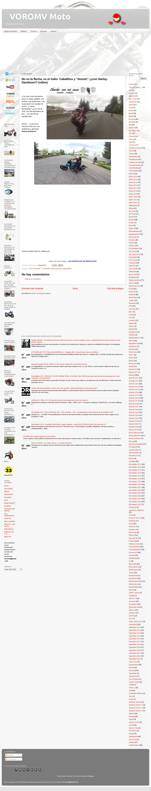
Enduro (131, 228)
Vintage (131, 716)
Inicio (75, 288)
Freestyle (46, 269)
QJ (130, 561)
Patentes (132, 521)
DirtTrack (132, 214)
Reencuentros (134, 567)
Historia (131, 283)
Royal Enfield (133, 587)
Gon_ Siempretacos (9, 514)
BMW (131, 116)
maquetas (132, 332)
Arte (130, 108)
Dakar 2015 (133, 182)
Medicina (132, 335)
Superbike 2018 (134, 644)
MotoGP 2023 (134, 412)
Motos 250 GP (134, 430)
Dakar (131, 174)
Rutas (131, 590)
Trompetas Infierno (136, 693)
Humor (131, 292)
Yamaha (131, 742)
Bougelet (132, 122)
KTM (130, 306)
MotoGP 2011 (134, 378)
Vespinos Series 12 (136, 705)
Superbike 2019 (134, 647)
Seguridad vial (134, 607)
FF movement (134, 248)
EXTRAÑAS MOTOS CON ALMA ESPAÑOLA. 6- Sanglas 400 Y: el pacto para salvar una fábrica (64, 352)
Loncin (131, 315)
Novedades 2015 (135, 470)
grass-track (133, 274)
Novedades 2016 (135, 473)
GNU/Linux (132, 271)
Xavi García (133, 739)
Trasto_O (132, 688)
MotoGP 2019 (134, 401)
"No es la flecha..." (35, 269)
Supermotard (133, 665)
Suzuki (131, 667)
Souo (131, 619)
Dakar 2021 (133, 200)
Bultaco (131, 128)
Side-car (132, 610)
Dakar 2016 (133, 185)
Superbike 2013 (134, 630)
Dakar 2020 (133, 197)
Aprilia (131, 105)
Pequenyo (8, 497)
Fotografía (132, 257)
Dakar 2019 (133, 194)
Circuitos (132, 145)
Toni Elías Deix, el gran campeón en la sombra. (39, 436)
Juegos (131, 300)
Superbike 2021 (134, 653)
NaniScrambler (134, 453)
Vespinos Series (135, 702)
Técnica (33, 31)
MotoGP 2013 (134, 384)
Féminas (132, 246)
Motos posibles (134, 438)
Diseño (131, 217)
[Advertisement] (74, 53)
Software (132, 613)
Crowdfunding (134, 168)
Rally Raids (132, 564)
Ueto (6, 500)
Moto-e (131, 355)
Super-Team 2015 (135, 621)
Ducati (131, 220)
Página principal (10, 31)
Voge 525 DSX (134, 722)
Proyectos (132, 552)
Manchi (131, 329)
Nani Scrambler (9, 521)
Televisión (132, 676)
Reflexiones (133, 570)
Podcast (132, 541)
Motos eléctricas (135, 435)
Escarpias (7, 506)
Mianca (6, 491)
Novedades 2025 (135, 499)
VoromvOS (133, 731)
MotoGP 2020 (134, 404)
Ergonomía (132, 237)
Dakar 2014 (133, 179)
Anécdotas (133, 102)
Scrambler (132, 604)
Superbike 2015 (134, 636)
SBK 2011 (132, 598)
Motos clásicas (134, 433)
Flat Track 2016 (134, 254)
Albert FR (7, 537)
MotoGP (132, 375)
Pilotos (131, 535)
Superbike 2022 (134, 656)
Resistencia (133, 575)
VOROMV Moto (38, 16)
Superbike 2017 (134, 641)
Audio (131, 110)
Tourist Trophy (134, 682)
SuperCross (133, 662)
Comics (131, 154)
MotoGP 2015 (134, 389)
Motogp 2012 (134, 381)
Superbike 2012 (134, 627)
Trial (130, 690)
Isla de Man (133, 297)
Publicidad (132, 558)
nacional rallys (134, 450)
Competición (133, 159)
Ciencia (131, 139)
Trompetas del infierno (9, 510)
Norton (131, 458)
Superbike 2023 (134, 659)
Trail (130, 685)
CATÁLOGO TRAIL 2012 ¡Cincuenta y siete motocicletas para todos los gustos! (59, 400)
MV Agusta (133, 447)
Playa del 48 (8, 494)
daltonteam (133, 205)
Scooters (132, 601)
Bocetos (43, 31)
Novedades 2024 (135, 496)
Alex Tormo (133, 99)
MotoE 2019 (133, 369)
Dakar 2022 (133, 202)
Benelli (131, 113)
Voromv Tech (133, 728)
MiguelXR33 (67, 269)
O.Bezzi (132, 507)
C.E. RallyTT (133, 130)
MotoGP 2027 (134, 424)
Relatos (24, 31)
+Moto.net (45, 251)
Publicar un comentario (33, 279)
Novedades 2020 (135, 484)
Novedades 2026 (135, 502)
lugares (131, 323)
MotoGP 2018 (134, 398)
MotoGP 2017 (134, 395)
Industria (132, 294)
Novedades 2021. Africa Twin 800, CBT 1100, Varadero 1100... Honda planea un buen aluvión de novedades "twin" (72, 412)
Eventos (132, 243)
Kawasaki (132, 303)
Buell (130, 125)
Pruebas (132, 555)
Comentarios (11, 759)
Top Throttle (133, 679)
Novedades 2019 (135, 481)
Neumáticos (133, 455)
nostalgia (132, 461)
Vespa (131, 699)
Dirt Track (132, 211)
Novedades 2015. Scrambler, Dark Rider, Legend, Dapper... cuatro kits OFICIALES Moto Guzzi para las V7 (68, 424)
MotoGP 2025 (134, 418)
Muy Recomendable (136, 444)
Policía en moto (134, 544)
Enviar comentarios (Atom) (41, 293)
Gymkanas (132, 277)
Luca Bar (132, 320)
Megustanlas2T (9, 503)
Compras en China (135, 162)
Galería (53, 31)
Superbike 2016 (134, 639)
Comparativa (133, 156)
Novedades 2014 (135, 467)
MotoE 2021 (133, 372)
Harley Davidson (56, 269)
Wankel (131, 734)
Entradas (10, 755)
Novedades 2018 (135, 479)
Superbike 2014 (134, 633)
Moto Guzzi (133, 352)
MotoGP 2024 (134, 415)
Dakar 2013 (133, 176)
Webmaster (133, 736)
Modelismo (133, 346)
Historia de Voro (135, 286)
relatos (131, 573)
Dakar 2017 (133, 188)
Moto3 (131, 361)
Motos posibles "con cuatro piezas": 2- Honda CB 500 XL (51, 443)
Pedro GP (7, 518)
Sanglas (131, 595)
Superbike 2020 (134, 650)
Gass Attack (8, 489)
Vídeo (131, 713)
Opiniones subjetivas (136, 510)
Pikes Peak (133, 532)
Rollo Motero (9, 529)
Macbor (131, 326)
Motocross (133, 363)
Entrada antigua (115, 288)
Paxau (6, 486)
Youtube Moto (134, 745)
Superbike (132, 624)
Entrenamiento (134, 231)
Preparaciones (134, 547)
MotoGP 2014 (134, 387)
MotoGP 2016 (134, 392)
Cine (130, 142)
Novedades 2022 (135, 490)
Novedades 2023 (135, 493)
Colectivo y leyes (135, 148)
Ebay (130, 225)
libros (131, 312)
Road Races (133, 578)
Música (131, 441)
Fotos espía (133, 260)
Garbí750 (132, 266)
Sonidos (132, 616)
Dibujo (131, 208)
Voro (130, 725)
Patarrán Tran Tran (135, 518)
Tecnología (133, 673)
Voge (131, 719)
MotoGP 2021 (134, 407)
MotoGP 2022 (134, 409)
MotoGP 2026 (134, 421)
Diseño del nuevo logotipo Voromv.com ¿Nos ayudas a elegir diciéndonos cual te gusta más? (64, 388)
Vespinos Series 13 (136, 708)
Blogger (91, 776)
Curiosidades (133, 171)
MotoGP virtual (134, 427)
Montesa (132, 349)
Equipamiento (134, 234)
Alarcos (131, 93)
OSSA (131, 515)
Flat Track (132, 251)
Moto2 (131, 358)
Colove (131, 151)
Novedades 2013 (135, 464)
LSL (130, 317)
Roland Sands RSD (135, 581)
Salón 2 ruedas (134, 593)
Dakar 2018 (133, 191)
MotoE (131, 366)
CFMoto (131, 136)
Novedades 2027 (135, 504)
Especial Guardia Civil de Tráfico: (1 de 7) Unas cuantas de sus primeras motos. (59, 364)
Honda (131, 289)
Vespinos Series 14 (136, 711)
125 (130, 90)
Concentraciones (135, 165)
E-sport (131, 222)
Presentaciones (134, 549)
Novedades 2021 (135, 487)
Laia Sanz (132, 309)
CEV (130, 133)
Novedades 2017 (135, 476)
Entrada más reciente (32, 288)
